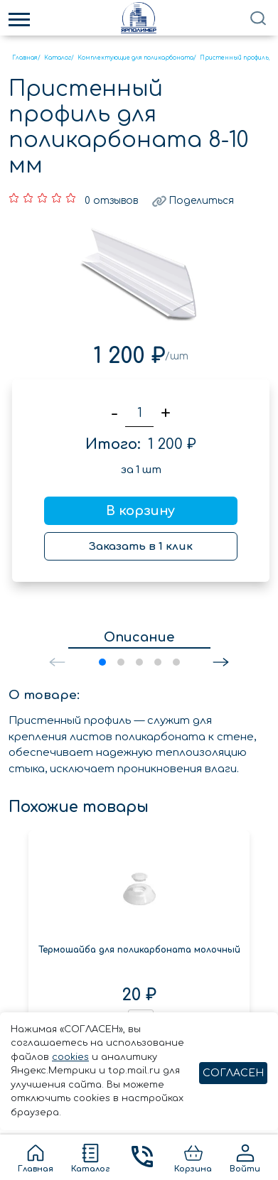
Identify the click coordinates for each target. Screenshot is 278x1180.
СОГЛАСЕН (233, 1073)
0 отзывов (111, 198)
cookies (70, 1057)
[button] (220, 660)
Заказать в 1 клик (141, 544)
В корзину (140, 509)
